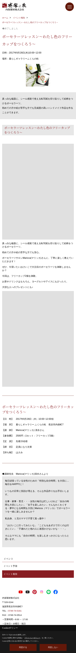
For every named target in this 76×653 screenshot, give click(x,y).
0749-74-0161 (15, 611)
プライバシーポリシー (32, 638)
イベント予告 (10, 566)
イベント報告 (10, 574)
